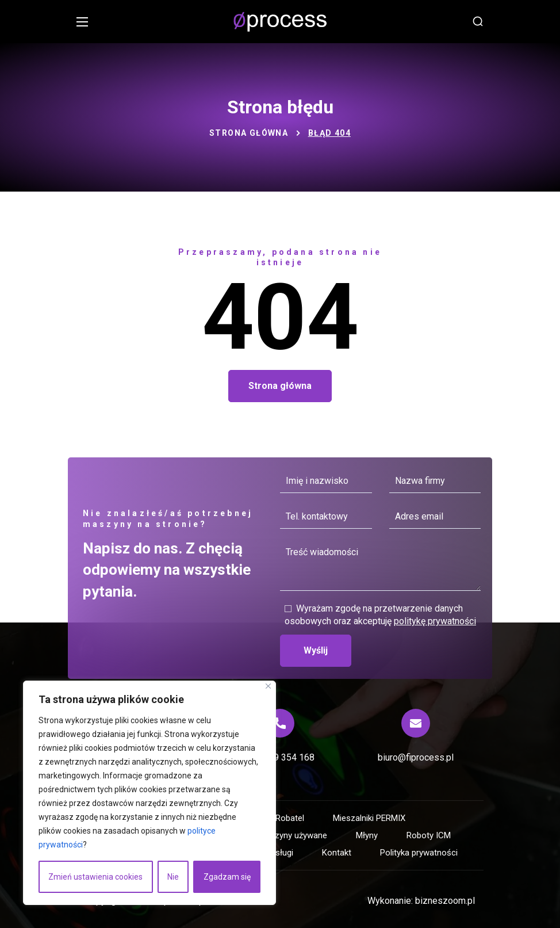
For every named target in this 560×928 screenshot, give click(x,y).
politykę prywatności (435, 621)
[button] (478, 22)
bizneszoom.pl (445, 900)
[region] (149, 793)
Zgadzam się (227, 876)
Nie (173, 876)
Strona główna (248, 133)
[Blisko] (268, 686)
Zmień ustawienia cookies (95, 876)
